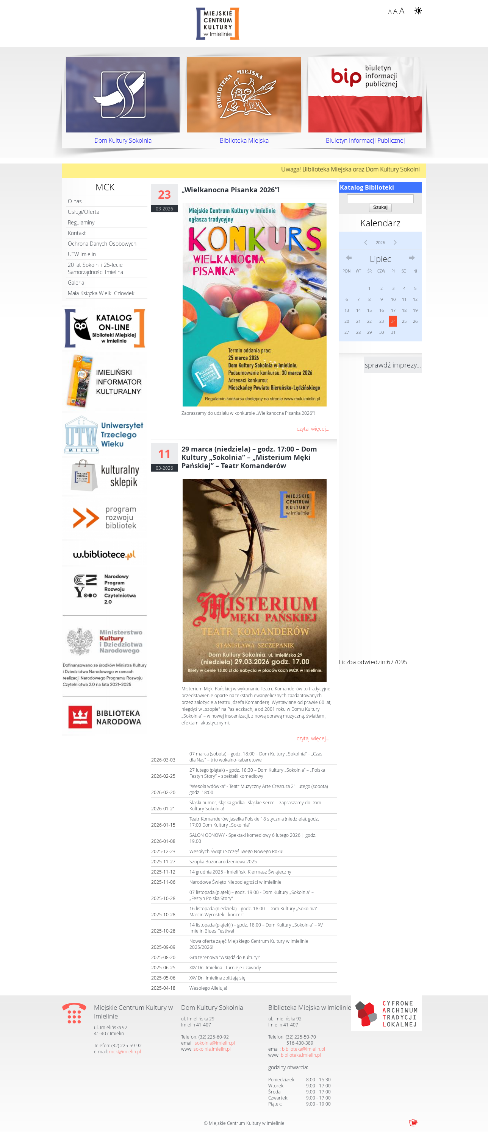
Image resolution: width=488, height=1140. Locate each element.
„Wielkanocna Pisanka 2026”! (230, 190)
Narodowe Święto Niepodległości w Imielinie (235, 882)
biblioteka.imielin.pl (301, 1055)
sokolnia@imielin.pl (215, 1043)
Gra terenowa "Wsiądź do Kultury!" (224, 957)
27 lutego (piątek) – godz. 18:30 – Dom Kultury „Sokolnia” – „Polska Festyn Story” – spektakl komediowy (257, 773)
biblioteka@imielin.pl (303, 1049)
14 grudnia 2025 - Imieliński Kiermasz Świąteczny (240, 872)
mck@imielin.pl (125, 1051)
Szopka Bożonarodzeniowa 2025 (223, 861)
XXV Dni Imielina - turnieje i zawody (225, 967)
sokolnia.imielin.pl (212, 1049)
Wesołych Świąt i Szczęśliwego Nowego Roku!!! (237, 851)
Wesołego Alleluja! (208, 988)
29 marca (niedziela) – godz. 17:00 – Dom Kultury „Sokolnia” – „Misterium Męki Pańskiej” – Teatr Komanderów (249, 457)
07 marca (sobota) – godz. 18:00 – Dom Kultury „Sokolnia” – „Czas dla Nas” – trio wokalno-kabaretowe (255, 757)
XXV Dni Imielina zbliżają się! (218, 978)
